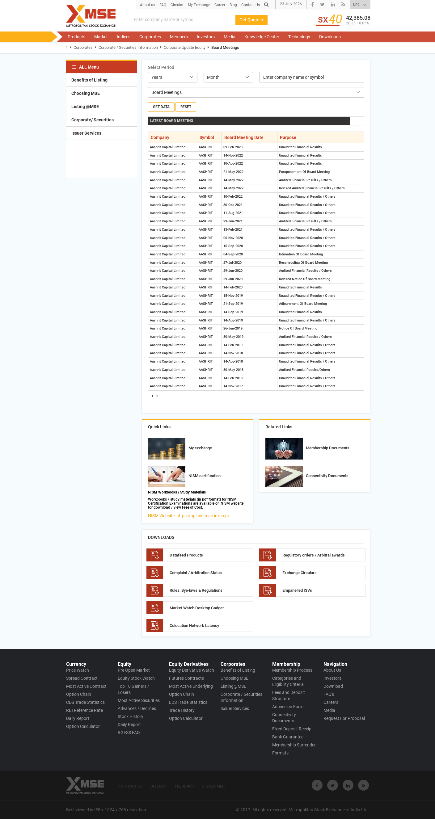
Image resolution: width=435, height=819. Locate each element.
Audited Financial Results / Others (305, 180)
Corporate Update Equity (184, 47)
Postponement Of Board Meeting (304, 172)
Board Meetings (225, 47)
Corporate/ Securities (92, 119)
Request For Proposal (344, 718)
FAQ (162, 5)
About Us (332, 670)
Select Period (161, 67)
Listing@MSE (233, 686)
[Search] (183, 20)
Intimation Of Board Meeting (301, 254)
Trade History (182, 710)
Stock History (130, 716)
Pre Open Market (134, 670)
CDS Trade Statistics (85, 702)
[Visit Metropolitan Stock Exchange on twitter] (332, 785)
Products (76, 36)
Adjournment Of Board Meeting (303, 304)
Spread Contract (82, 678)
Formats (280, 752)
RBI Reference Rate (84, 710)
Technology (299, 36)
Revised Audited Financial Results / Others (312, 188)
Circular (177, 5)
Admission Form (287, 706)
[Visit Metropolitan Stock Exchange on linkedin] (348, 785)
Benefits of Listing (89, 80)
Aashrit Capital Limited (167, 147)
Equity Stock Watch (136, 678)
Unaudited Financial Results (300, 147)
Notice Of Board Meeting (298, 328)
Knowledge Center (261, 36)
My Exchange (199, 5)
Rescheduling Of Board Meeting (303, 263)
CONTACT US (131, 786)
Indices (123, 36)
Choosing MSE (85, 93)
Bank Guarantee (287, 736)
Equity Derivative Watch (191, 670)
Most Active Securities (139, 700)
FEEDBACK (184, 786)
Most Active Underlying (191, 686)
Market (101, 36)
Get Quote (251, 19)
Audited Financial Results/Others (304, 370)
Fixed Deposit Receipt (292, 728)
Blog (233, 5)
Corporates (150, 36)
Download (333, 686)
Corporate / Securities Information (128, 47)
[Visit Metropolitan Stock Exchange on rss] (363, 785)
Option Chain (78, 694)
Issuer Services (86, 133)
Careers (330, 702)
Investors (206, 36)
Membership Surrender (294, 744)
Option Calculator (83, 726)
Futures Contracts (186, 678)
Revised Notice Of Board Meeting (304, 279)
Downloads (330, 36)
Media (229, 36)
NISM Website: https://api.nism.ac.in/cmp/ (189, 515)
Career (219, 5)
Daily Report (77, 718)
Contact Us (250, 5)
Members (179, 36)
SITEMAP (158, 786)
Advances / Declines (137, 708)
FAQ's (328, 694)
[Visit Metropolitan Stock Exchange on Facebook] (317, 785)
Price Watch (77, 670)
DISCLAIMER (213, 786)
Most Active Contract (86, 686)
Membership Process (292, 670)
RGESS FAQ (129, 732)
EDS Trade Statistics (188, 702)
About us (147, 5)
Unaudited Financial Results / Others (307, 197)
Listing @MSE (85, 106)
